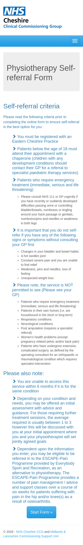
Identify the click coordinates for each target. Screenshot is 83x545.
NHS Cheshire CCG (29, 531)
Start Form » (41, 512)
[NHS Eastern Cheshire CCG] (41, 18)
